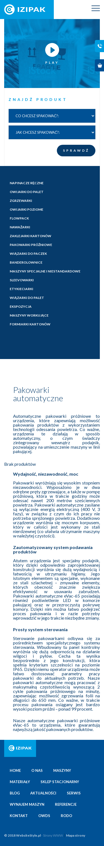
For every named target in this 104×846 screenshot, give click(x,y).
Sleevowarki (22, 280)
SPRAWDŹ (76, 150)
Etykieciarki (21, 289)
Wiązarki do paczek (28, 253)
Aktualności (43, 793)
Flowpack (19, 218)
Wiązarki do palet (27, 298)
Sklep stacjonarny (59, 782)
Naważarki (20, 227)
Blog (15, 793)
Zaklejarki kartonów (30, 236)
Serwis (74, 793)
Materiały (20, 782)
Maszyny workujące (29, 315)
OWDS (44, 815)
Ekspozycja (21, 306)
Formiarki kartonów (30, 324)
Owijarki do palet (27, 192)
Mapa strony (75, 835)
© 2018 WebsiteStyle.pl (33, 835)
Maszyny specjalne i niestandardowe (45, 271)
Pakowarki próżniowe (31, 245)
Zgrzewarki (21, 201)
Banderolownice (26, 262)
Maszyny (62, 770)
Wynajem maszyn (27, 804)
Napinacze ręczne (27, 183)
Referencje (66, 804)
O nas (37, 770)
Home (15, 770)
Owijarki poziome (26, 209)
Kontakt (19, 815)
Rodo (66, 815)
